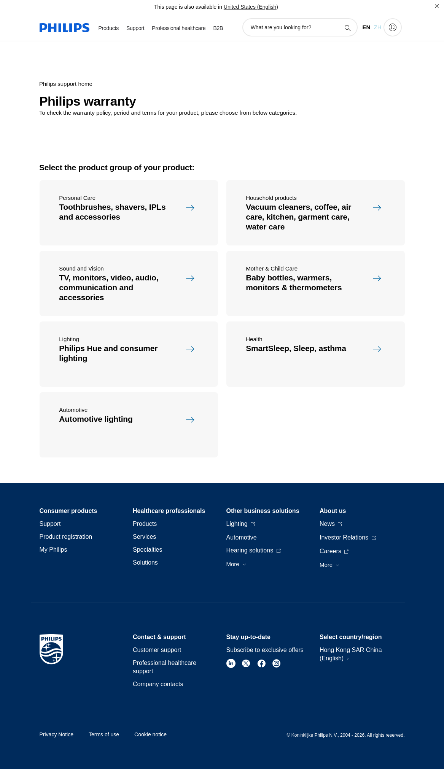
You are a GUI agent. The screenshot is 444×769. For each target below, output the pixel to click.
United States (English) (251, 7)
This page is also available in (188, 7)
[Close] (436, 6)
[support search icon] (347, 27)
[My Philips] (393, 27)
